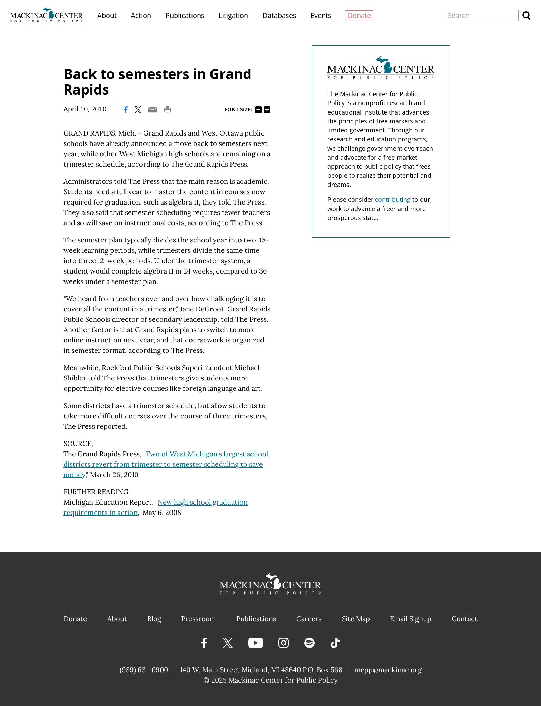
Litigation (233, 15)
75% (258, 109)
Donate (359, 15)
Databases (279, 15)
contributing (393, 199)
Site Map (356, 618)
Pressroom (198, 618)
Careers (309, 618)
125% (267, 109)
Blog (154, 618)
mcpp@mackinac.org (388, 669)
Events (321, 15)
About (107, 15)
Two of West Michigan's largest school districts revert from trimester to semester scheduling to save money (165, 464)
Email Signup (410, 618)
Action (141, 15)
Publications (185, 15)
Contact (465, 618)
